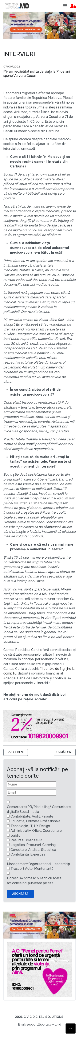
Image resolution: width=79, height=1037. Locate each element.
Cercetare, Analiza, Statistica (33, 849)
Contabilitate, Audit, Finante (32, 816)
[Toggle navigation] (65, 6)
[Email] (31, 792)
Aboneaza (20, 894)
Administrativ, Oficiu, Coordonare (36, 830)
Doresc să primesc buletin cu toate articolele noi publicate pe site (34, 880)
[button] (73, 6)
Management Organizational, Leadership (38, 864)
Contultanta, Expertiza (28, 854)
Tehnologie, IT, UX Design (30, 826)
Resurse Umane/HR (26, 840)
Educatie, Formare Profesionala (35, 821)
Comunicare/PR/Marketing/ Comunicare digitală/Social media (39, 809)
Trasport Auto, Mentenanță (32, 868)
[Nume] (31, 784)
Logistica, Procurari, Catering (33, 845)
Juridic (15, 835)
